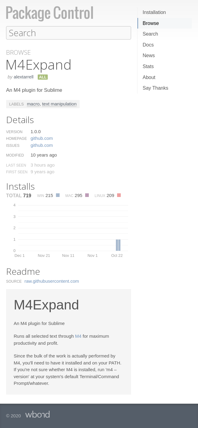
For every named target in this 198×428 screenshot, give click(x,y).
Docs (148, 44)
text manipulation (59, 103)
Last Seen (16, 165)
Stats (148, 66)
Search (150, 33)
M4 (78, 335)
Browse (151, 23)
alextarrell (23, 76)
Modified (15, 155)
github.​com (41, 137)
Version (14, 131)
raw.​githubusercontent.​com (52, 280)
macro (33, 103)
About (149, 77)
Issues (12, 145)
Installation (154, 12)
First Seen (16, 172)
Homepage (16, 138)
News (149, 55)
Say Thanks (155, 88)
